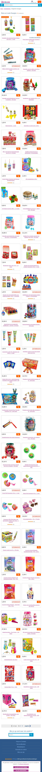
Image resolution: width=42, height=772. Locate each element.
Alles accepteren (21, 767)
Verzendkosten (21, 744)
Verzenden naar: (34, 2)
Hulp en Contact (21, 741)
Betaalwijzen (21, 747)
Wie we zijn (21, 752)
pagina (28, 726)
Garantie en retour (21, 749)
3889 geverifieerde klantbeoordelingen (27, 759)
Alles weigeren (21, 770)
